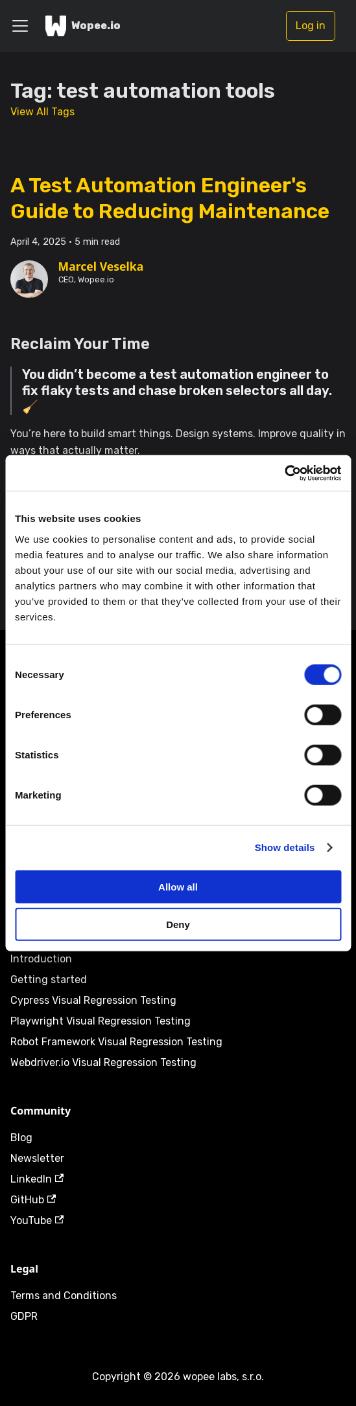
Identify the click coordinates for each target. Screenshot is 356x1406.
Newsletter (37, 1158)
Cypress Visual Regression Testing (93, 1000)
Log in (311, 25)
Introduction (41, 959)
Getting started (48, 979)
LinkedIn (37, 1179)
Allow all (178, 886)
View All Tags (42, 112)
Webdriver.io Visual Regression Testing (103, 1062)
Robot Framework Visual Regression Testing (116, 1042)
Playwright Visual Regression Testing (100, 1021)
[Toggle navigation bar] (20, 26)
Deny (178, 924)
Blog (21, 1137)
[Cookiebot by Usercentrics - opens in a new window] (284, 472)
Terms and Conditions (63, 1295)
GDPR (24, 1316)
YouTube (37, 1220)
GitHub (33, 1200)
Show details (285, 847)
